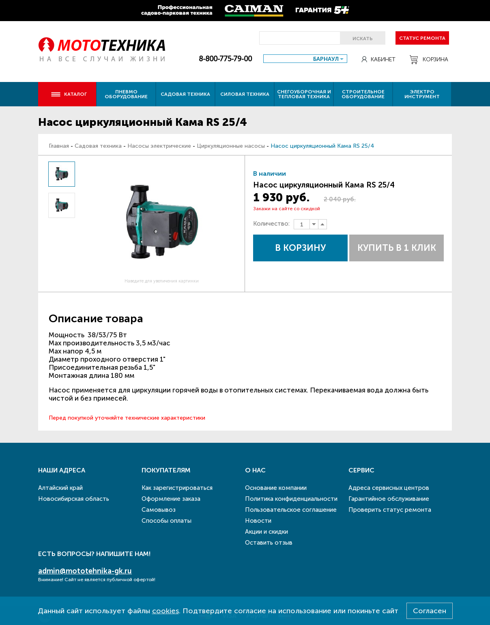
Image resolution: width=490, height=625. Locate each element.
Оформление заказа (171, 498)
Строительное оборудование (363, 94)
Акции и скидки (266, 531)
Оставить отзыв (268, 542)
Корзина (429, 59)
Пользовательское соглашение (291, 509)
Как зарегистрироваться (177, 487)
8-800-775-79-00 (225, 58)
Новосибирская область (73, 498)
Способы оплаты (166, 520)
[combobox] (305, 58)
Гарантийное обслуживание (388, 498)
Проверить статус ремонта (389, 509)
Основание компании (276, 487)
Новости (258, 520)
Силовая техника (244, 94)
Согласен (429, 610)
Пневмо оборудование (126, 94)
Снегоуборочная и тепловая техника (304, 94)
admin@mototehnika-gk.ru (85, 571)
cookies (165, 610)
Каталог (69, 94)
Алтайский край (60, 487)
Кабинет (378, 59)
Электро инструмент (422, 94)
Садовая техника (185, 94)
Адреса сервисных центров (388, 487)
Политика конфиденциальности (291, 498)
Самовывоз (159, 509)
